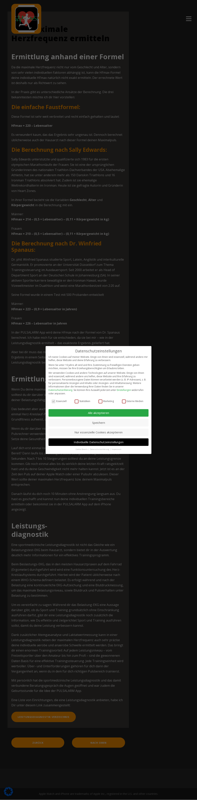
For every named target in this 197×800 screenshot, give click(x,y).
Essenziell (59, 398)
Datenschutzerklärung (60, 387)
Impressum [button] (116, 446)
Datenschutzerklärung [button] (99, 446)
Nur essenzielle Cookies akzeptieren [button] (98, 430)
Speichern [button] (98, 420)
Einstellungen (124, 387)
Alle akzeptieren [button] (98, 410)
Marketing (106, 398)
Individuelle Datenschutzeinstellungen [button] (99, 439)
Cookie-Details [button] (82, 446)
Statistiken (82, 398)
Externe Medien (132, 398)
